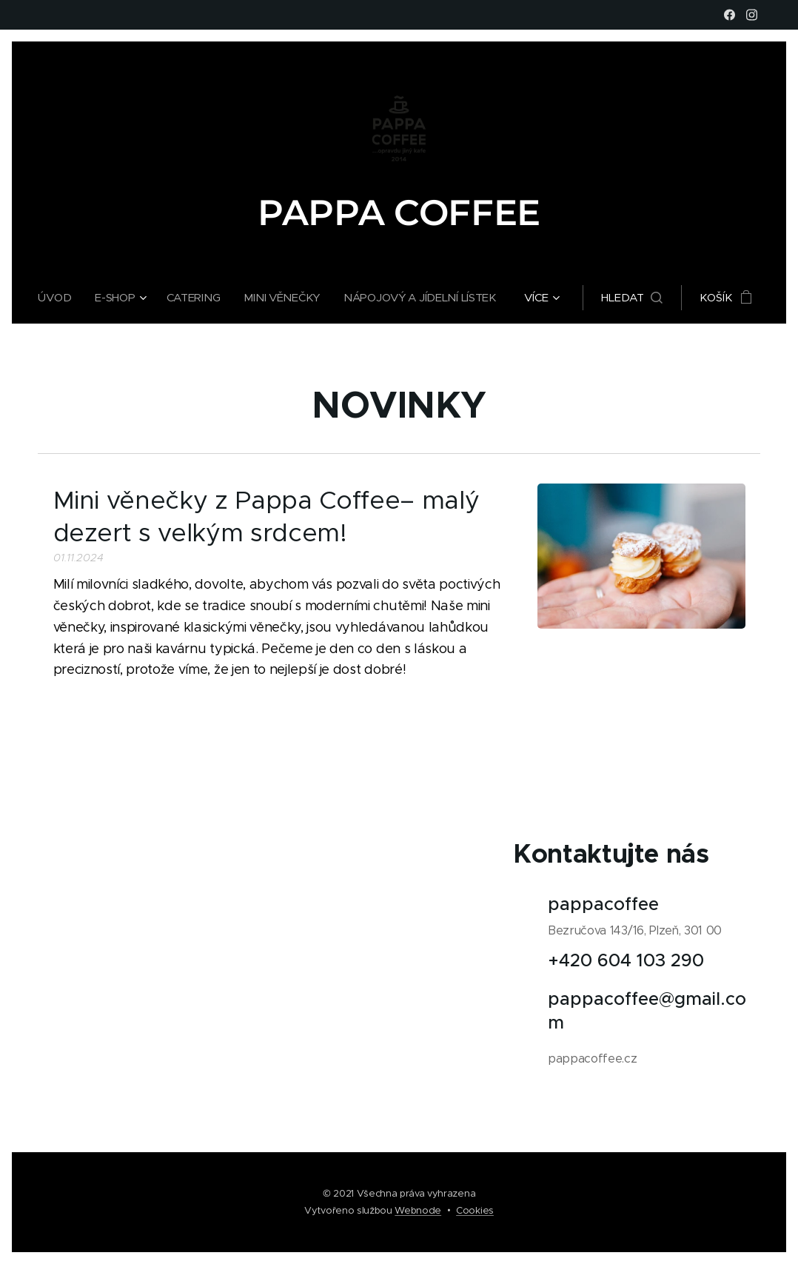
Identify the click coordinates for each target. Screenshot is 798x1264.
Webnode (418, 1210)
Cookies (475, 1210)
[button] (637, 297)
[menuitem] (55, 297)
